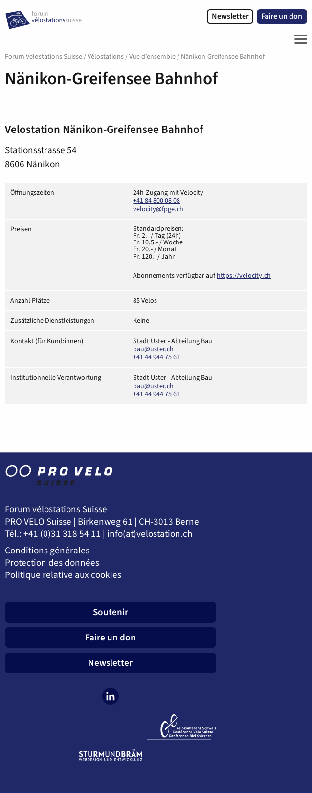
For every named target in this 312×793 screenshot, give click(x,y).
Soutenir (110, 612)
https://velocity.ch (244, 276)
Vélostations (106, 57)
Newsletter (230, 16)
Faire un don (281, 16)
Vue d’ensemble (152, 57)
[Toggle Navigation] (298, 39)
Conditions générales (47, 551)
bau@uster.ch (153, 349)
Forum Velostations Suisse (43, 57)
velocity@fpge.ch (158, 209)
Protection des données (52, 563)
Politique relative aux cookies (63, 575)
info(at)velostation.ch (149, 534)
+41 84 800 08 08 (156, 201)
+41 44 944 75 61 (156, 357)
